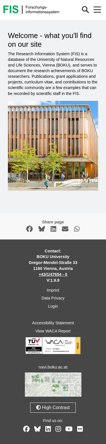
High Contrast (53, 407)
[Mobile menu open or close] (97, 9)
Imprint (53, 290)
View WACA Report (53, 331)
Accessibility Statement (53, 323)
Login (53, 306)
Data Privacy (53, 298)
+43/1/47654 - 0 (53, 274)
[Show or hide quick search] (85, 9)
